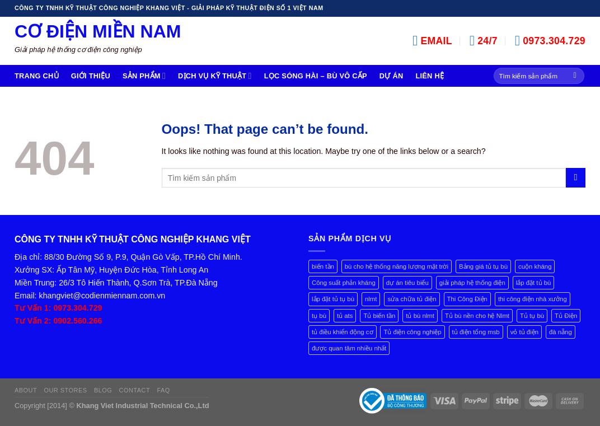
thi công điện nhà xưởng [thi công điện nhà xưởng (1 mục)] (532, 299)
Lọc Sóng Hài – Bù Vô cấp (315, 76)
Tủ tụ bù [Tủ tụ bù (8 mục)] (532, 315)
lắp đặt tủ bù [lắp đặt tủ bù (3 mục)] (533, 282)
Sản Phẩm (144, 76)
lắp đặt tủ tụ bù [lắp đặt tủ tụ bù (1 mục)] (333, 299)
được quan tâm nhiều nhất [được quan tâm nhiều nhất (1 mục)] (349, 348)
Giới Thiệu (90, 76)
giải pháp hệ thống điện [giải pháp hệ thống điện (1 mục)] (472, 282)
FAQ (163, 390)
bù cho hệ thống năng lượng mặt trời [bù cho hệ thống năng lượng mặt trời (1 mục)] (396, 266)
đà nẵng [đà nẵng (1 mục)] (560, 332)
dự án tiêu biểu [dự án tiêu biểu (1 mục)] (407, 282)
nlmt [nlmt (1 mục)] (371, 299)
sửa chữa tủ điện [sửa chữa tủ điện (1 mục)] (411, 299)
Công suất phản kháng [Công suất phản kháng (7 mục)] (344, 282)
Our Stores (65, 390)
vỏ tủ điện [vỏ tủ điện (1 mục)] (524, 332)
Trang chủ (37, 76)
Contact (135, 390)
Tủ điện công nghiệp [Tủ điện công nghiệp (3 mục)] (412, 332)
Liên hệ (429, 76)
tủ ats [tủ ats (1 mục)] (345, 315)
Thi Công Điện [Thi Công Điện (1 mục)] (467, 299)
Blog (103, 390)
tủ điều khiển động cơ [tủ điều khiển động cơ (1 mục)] (342, 332)
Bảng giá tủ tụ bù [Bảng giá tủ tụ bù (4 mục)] (483, 266)
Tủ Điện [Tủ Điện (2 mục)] (566, 315)
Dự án (391, 76)
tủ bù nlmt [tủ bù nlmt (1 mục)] (420, 315)
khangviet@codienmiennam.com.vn (102, 295)
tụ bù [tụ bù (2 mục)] (319, 315)
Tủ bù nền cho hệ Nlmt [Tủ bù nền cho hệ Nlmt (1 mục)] (477, 315)
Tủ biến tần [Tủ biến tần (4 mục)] (379, 315)
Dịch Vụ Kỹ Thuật (215, 76)
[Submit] (575, 76)
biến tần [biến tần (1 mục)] (323, 266)
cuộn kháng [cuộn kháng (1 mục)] (535, 266)
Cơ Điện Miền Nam (98, 31)
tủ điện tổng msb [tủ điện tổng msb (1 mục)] (476, 332)
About (26, 390)
